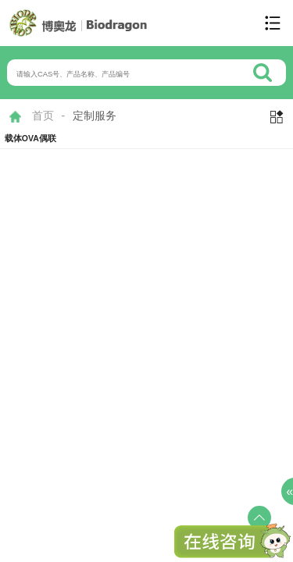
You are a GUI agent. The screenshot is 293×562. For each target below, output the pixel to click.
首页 (43, 115)
